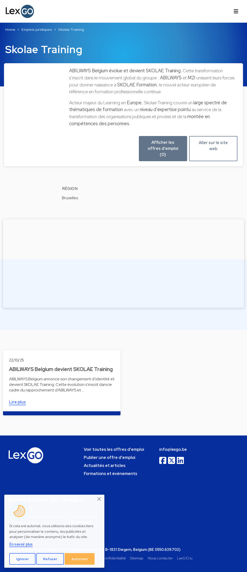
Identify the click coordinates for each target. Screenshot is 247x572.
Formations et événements (110, 473)
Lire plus (17, 402)
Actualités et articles (105, 465)
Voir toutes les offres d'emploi (114, 449)
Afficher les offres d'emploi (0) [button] (163, 148)
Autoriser (79, 559)
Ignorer (22, 559)
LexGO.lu (184, 558)
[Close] (99, 499)
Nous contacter (160, 558)
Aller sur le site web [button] (213, 145)
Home (10, 29)
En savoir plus (21, 544)
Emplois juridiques (36, 29)
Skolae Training (71, 29)
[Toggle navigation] (236, 11)
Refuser (50, 559)
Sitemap (136, 558)
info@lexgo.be (173, 449)
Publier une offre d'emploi (109, 457)
